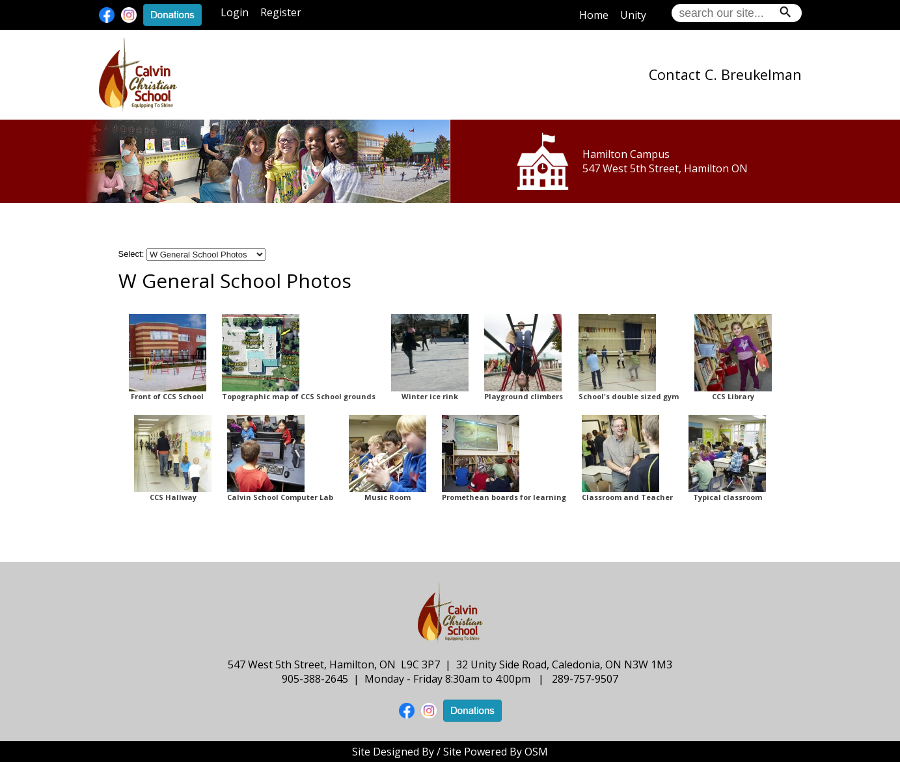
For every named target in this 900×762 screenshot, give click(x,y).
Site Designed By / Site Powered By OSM (450, 751)
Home (593, 15)
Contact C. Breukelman (725, 74)
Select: (131, 254)
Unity (633, 15)
